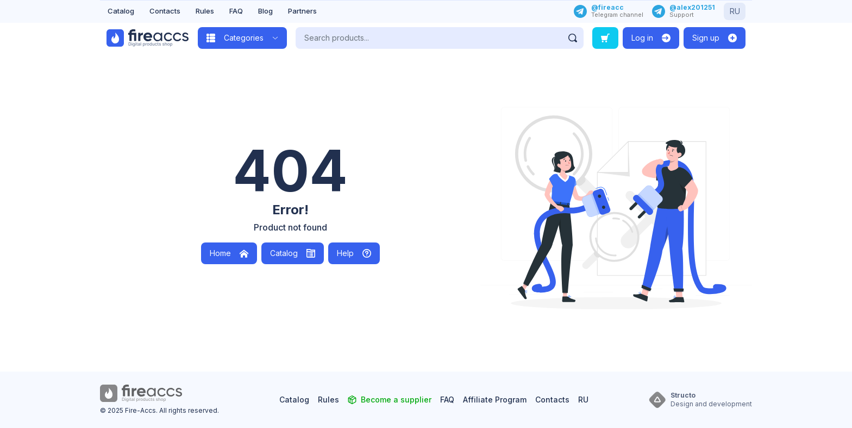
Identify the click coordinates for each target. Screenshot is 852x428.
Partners (302, 11)
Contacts (164, 11)
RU (735, 11)
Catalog (121, 11)
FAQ (236, 11)
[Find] (573, 38)
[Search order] (605, 38)
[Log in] (651, 38)
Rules (205, 11)
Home (229, 253)
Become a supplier (396, 399)
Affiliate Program (495, 399)
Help (354, 253)
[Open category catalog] (242, 38)
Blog (265, 11)
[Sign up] (715, 38)
